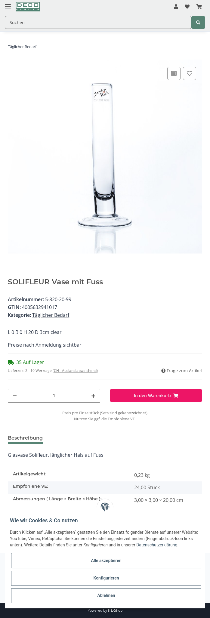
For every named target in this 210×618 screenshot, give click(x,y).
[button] (176, 7)
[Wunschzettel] (187, 7)
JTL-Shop (115, 610)
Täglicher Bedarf (50, 315)
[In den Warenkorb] (156, 395)
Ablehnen (106, 595)
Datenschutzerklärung (156, 544)
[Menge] (54, 395)
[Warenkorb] (199, 7)
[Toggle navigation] (8, 4)
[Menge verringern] (14, 395)
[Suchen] (98, 22)
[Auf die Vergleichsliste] (174, 73)
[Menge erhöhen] (93, 395)
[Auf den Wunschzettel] (189, 73)
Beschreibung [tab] (25, 438)
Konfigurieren (106, 578)
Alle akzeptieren (106, 560)
